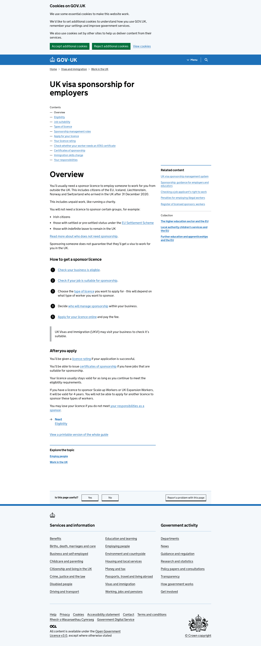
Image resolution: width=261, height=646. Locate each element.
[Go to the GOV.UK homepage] (63, 60)
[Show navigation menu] (192, 60)
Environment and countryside (125, 554)
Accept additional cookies (69, 46)
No (113, 497)
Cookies (78, 614)
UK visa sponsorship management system (185, 176)
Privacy (65, 614)
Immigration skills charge (68, 155)
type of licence (84, 291)
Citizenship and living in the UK (71, 569)
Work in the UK (99, 69)
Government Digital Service (115, 619)
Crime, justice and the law (67, 576)
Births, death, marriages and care (73, 546)
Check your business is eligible (79, 270)
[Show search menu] (206, 60)
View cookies (142, 46)
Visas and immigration (74, 69)
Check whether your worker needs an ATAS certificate (85, 145)
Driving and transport (64, 591)
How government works (177, 584)
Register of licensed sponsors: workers (183, 204)
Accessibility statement (103, 614)
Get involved (169, 591)
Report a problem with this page (185, 497)
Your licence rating (65, 140)
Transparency (170, 576)
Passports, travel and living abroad (129, 576)
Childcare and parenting (66, 561)
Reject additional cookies (111, 46)
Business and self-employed (69, 554)
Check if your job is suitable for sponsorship (87, 280)
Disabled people (61, 584)
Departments (170, 538)
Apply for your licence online (77, 317)
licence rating (81, 359)
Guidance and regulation (177, 554)
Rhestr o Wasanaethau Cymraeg (72, 619)
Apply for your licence (66, 136)
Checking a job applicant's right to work (184, 191)
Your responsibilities (66, 159)
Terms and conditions (151, 614)
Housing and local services (123, 561)
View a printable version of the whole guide (79, 434)
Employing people (117, 546)
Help (53, 614)
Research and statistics (177, 561)
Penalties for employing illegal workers (183, 197)
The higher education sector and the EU (185, 221)
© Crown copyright (198, 635)
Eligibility (59, 117)
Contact (128, 614)
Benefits (55, 538)
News (165, 546)
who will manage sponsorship (88, 306)
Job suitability (62, 121)
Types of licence (63, 126)
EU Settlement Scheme (138, 223)
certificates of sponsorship (98, 366)
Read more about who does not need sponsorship (84, 236)
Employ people (59, 456)
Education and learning (121, 538)
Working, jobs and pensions (124, 591)
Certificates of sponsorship (69, 150)
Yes (93, 497)
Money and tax (115, 569)
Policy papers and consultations (183, 569)
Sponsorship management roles (72, 131)
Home (53, 69)
